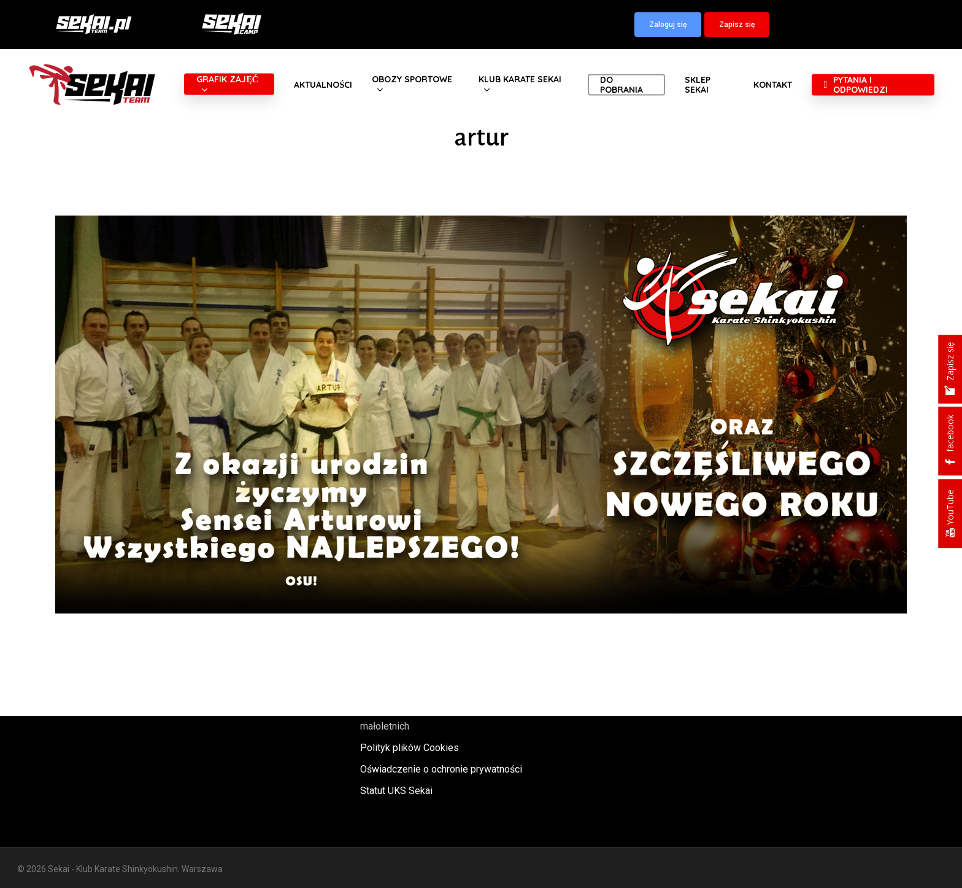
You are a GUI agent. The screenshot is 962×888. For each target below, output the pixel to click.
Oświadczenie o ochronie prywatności (441, 769)
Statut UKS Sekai (396, 790)
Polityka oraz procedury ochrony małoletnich (429, 718)
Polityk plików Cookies (409, 748)
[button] (667, 24)
